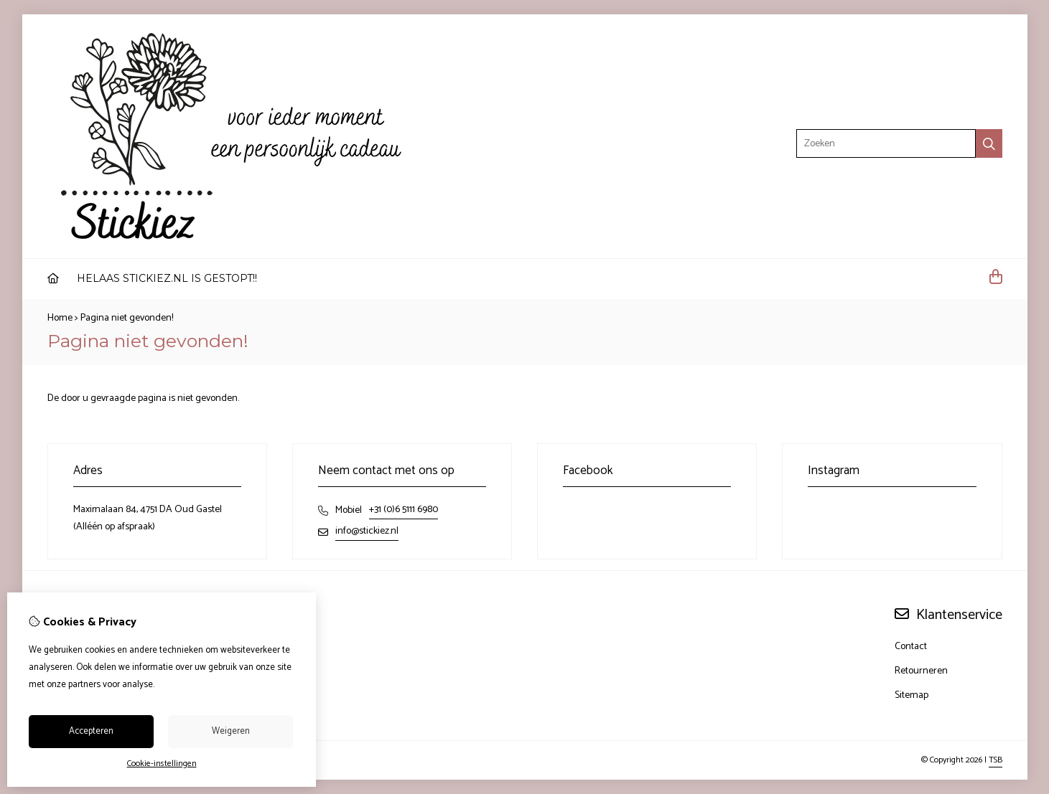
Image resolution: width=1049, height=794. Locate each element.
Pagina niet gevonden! (126, 318)
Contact (911, 646)
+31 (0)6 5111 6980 (403, 509)
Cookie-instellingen (162, 763)
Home (60, 318)
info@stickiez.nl (366, 531)
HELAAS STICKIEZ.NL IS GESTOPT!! (167, 278)
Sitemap (911, 695)
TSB (995, 760)
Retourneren (921, 671)
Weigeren (231, 731)
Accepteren (91, 731)
